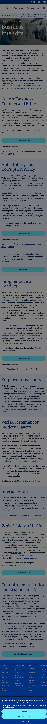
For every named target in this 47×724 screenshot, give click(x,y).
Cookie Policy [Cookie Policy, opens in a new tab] (12, 707)
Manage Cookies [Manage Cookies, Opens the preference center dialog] (24, 721)
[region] (23, 710)
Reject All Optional (23, 716)
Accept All (23, 711)
